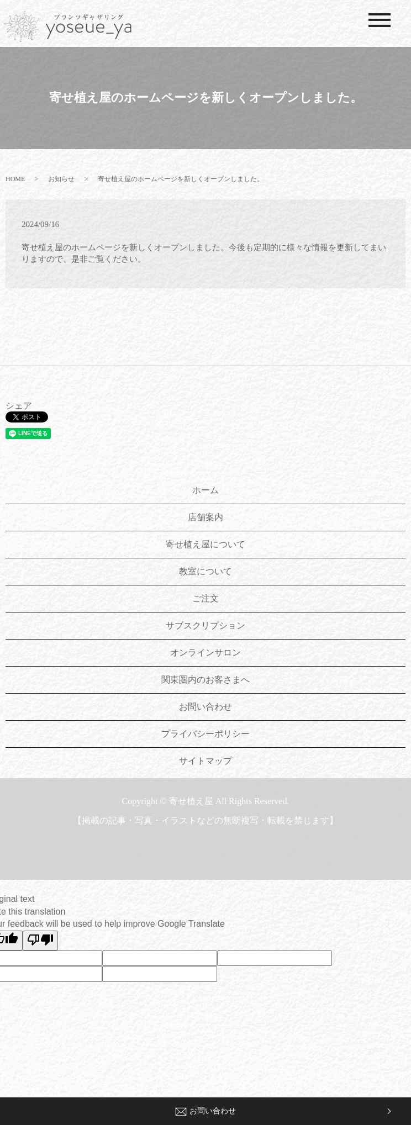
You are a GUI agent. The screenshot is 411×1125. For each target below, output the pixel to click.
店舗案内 (205, 517)
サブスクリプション (205, 625)
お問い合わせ (205, 1111)
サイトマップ (205, 760)
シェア (19, 405)
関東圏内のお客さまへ (205, 679)
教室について (205, 571)
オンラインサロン (205, 652)
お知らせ (61, 179)
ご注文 (205, 598)
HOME (15, 179)
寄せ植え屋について (205, 544)
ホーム (205, 490)
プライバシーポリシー (205, 733)
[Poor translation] (40, 940)
